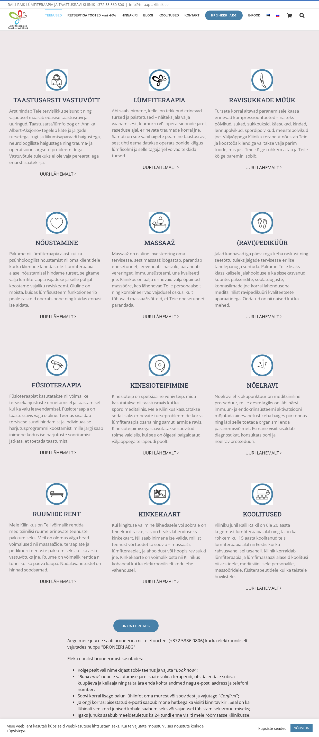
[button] (301, 15)
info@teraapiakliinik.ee (149, 4)
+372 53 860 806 (110, 4)
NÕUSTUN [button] (301, 728)
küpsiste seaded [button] (272, 728)
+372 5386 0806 (186, 638)
